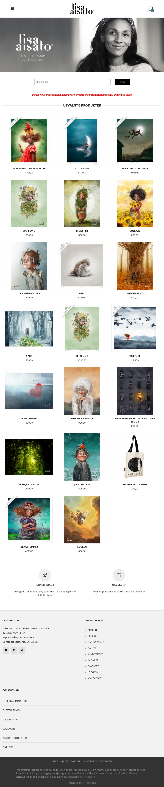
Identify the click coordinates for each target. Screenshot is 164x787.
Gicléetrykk (11, 719)
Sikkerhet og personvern (98, 761)
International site (16, 701)
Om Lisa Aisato (96, 642)
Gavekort (93, 666)
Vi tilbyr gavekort (102, 591)
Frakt (55, 761)
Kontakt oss (95, 678)
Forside (92, 629)
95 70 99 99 (19, 633)
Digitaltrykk (11, 710)
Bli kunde (93, 636)
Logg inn (93, 672)
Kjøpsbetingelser (70, 761)
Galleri (92, 648)
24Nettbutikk (89, 782)
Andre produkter (15, 738)
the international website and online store (108, 94)
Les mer (51, 776)
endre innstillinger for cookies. (78, 776)
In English (93, 660)
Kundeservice (95, 654)
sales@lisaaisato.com (23, 637)
